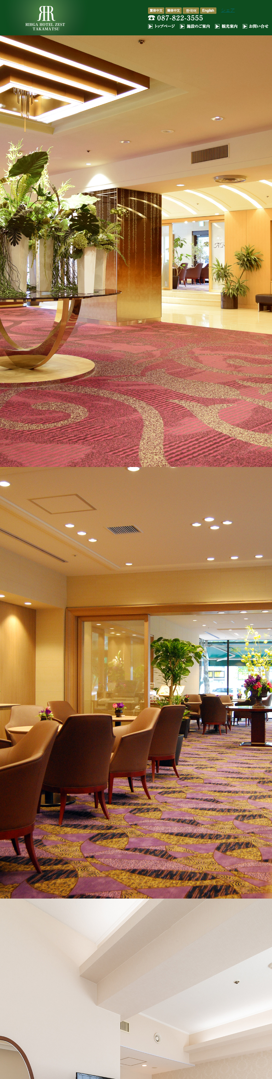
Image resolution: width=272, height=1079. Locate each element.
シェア (228, 10)
